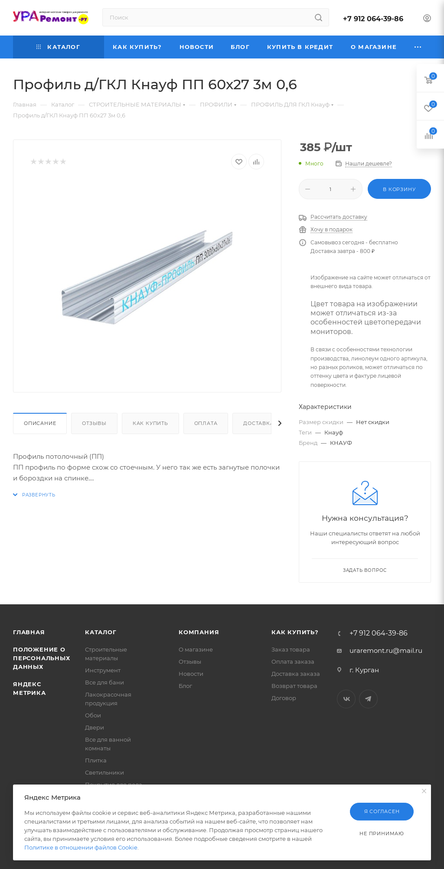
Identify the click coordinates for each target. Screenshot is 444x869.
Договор (283, 697)
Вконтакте (346, 699)
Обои (93, 715)
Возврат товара (294, 685)
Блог (185, 685)
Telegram (368, 699)
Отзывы (94, 423)
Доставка (258, 423)
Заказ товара (290, 649)
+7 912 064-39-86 (373, 19)
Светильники (104, 772)
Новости (191, 673)
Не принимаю (381, 833)
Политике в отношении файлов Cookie (80, 847)
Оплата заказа (292, 661)
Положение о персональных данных (41, 658)
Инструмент (103, 670)
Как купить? (295, 632)
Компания (199, 632)
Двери (94, 727)
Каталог (101, 632)
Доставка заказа (295, 673)
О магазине (196, 649)
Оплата (206, 423)
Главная (29, 632)
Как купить (150, 423)
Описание (40, 423)
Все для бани (104, 682)
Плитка (96, 760)
